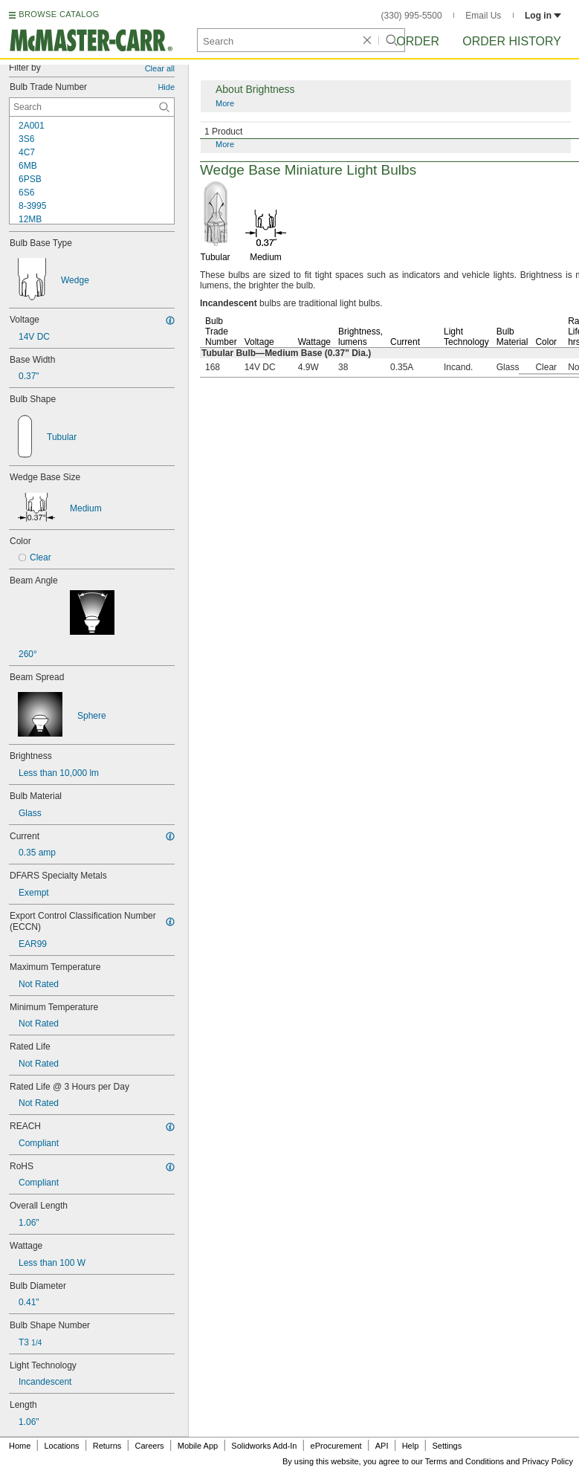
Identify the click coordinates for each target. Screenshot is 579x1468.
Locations (62, 1445)
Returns (107, 1445)
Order (417, 41)
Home (19, 1445)
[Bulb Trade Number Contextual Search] (92, 107)
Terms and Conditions (464, 1461)
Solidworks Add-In (264, 1445)
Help (410, 1445)
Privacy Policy (548, 1461)
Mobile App (198, 1445)
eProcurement (336, 1445)
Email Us (483, 15)
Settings (447, 1445)
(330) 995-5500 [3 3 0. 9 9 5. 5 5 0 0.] (411, 15)
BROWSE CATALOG (59, 14)
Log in (543, 15)
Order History (511, 41)
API (382, 1445)
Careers (149, 1445)
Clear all (160, 68)
